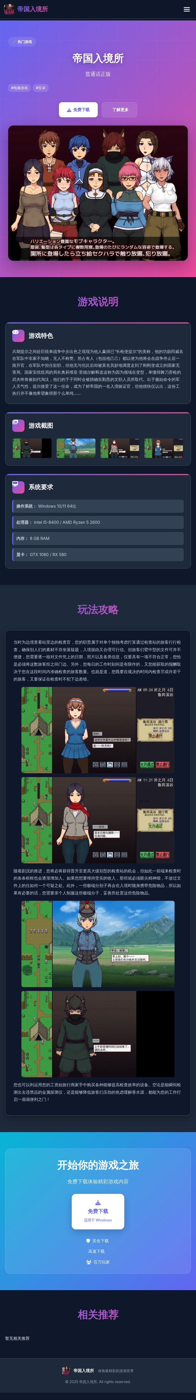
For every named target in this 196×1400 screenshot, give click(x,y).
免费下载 (78, 109)
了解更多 (120, 109)
